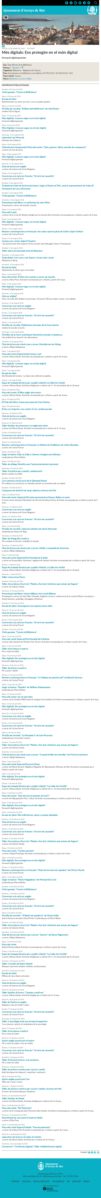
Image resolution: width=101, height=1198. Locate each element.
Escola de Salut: (27, 605)
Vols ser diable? (9, 296)
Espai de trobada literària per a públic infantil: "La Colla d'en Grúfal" (34, 786)
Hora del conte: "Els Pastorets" (17, 1108)
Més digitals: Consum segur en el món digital (24, 118)
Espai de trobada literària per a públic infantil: (33, 382)
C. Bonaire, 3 (15, 67)
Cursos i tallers (25, 78)
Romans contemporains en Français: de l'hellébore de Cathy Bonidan (40, 444)
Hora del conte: (21, 392)
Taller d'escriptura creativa (15, 648)
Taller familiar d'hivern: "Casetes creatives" (23, 992)
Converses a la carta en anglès (16, 305)
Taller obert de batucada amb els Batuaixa (22, 250)
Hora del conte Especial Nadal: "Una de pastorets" (26, 1127)
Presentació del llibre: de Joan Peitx (26, 202)
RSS (68, 1181)
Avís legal (26, 1181)
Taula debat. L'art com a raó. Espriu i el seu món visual (28, 257)
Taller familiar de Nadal (13, 1098)
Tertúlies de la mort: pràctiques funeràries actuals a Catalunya (32, 334)
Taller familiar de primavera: (25, 425)
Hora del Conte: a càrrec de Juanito (28, 276)
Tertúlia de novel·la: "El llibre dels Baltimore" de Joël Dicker (30, 108)
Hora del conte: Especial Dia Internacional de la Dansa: (36, 497)
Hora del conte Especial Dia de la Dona (21, 764)
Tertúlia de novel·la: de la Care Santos (30, 325)
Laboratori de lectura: (21, 1136)
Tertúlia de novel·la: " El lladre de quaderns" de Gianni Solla (30, 915)
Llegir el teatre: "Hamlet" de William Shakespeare (26, 687)
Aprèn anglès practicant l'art (16, 1079)
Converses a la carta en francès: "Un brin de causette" (28, 176)
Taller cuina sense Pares (13, 577)
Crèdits (86, 1181)
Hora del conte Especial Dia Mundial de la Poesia (25, 639)
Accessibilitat (58, 1181)
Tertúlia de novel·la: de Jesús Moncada (29, 528)
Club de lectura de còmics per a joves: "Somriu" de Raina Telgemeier (35, 934)
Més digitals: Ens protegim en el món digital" (23, 805)
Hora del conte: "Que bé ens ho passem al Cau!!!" (25, 795)
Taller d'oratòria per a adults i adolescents (22, 471)
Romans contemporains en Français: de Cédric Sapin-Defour (42, 231)
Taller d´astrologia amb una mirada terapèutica (24, 1021)
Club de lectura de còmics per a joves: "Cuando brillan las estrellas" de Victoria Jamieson (45, 754)
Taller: (17, 963)
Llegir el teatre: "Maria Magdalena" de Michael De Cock (29, 879)
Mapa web (76, 1181)
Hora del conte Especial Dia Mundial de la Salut (25, 557)
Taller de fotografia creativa (15, 538)
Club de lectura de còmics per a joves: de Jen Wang (31, 344)
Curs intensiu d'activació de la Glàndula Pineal (24, 480)
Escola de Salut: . (30, 815)
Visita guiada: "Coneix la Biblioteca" (19, 92)
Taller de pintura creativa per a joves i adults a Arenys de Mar (32, 1088)
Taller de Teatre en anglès (14, 1002)
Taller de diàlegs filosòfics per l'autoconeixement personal (30, 464)
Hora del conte (9, 944)
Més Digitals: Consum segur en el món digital (24, 127)
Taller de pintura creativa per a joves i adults (23, 1069)
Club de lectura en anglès (14, 166)
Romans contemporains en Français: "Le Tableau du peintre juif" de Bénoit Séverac (42, 677)
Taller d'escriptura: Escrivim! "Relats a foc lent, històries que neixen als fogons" (40, 583)
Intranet (15, 1181)
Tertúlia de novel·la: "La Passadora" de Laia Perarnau (27, 735)
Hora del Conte (9, 212)
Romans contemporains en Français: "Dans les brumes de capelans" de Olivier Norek (43, 870)
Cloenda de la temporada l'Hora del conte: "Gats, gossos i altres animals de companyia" (44, 147)
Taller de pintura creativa (14, 667)
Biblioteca (13, 78)
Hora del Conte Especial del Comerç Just (21, 353)
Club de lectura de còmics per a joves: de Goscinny (35, 548)
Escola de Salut (9, 98)
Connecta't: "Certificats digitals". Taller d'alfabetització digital (32, 1146)
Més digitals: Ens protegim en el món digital (23, 658)
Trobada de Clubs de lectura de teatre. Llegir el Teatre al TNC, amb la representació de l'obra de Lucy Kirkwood (48, 187)
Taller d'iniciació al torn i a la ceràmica (20, 1059)
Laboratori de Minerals (13, 137)
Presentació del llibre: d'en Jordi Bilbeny (29, 593)
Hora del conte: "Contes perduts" (18, 850)
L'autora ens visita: (19, 241)
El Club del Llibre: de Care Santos (26, 402)
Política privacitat (41, 1181)
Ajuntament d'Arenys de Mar (24, 10)
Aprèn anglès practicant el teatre (18, 1040)
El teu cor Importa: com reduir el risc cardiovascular (27, 409)
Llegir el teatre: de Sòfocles (31, 454)
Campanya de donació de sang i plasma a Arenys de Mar (29, 490)
